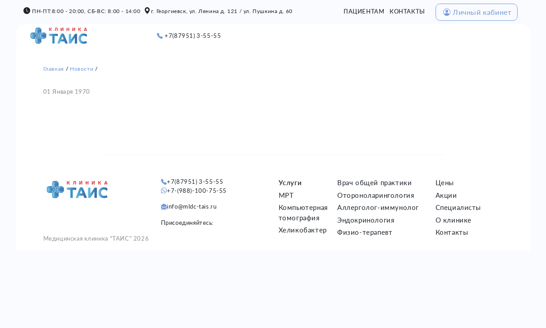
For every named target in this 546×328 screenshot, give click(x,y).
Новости (81, 68)
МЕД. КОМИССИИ (456, 36)
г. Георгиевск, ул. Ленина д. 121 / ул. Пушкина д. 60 (222, 11)
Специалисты (459, 207)
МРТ (286, 195)
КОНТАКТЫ (407, 11)
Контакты (452, 232)
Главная (53, 68)
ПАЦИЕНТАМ (364, 11)
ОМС (502, 36)
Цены (445, 182)
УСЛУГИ (317, 36)
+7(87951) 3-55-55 (193, 35)
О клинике (454, 220)
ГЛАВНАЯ (251, 36)
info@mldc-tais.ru (191, 206)
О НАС (285, 36)
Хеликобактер (303, 230)
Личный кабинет (477, 12)
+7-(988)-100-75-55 (197, 190)
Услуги (290, 182)
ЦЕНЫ (349, 36)
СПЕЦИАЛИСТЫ (393, 36)
